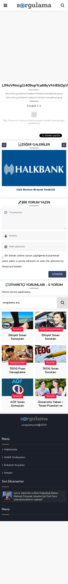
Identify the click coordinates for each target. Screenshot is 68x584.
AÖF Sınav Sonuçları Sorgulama (17, 405)
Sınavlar (17, 329)
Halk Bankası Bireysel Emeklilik (36, 189)
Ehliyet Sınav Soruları (50, 337)
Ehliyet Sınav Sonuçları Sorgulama (17, 338)
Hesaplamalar (17, 362)
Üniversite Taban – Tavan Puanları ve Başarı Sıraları (50, 405)
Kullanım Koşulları (14, 465)
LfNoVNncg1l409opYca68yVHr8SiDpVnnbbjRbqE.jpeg (33, 93)
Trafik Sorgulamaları (50, 329)
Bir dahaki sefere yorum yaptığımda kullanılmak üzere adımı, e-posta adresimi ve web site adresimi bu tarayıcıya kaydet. (33, 261)
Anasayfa (33, 89)
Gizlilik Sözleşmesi (14, 457)
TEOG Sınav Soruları (50, 370)
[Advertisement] (34, 46)
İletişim (8, 472)
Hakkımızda (10, 449)
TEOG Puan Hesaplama (17, 370)
